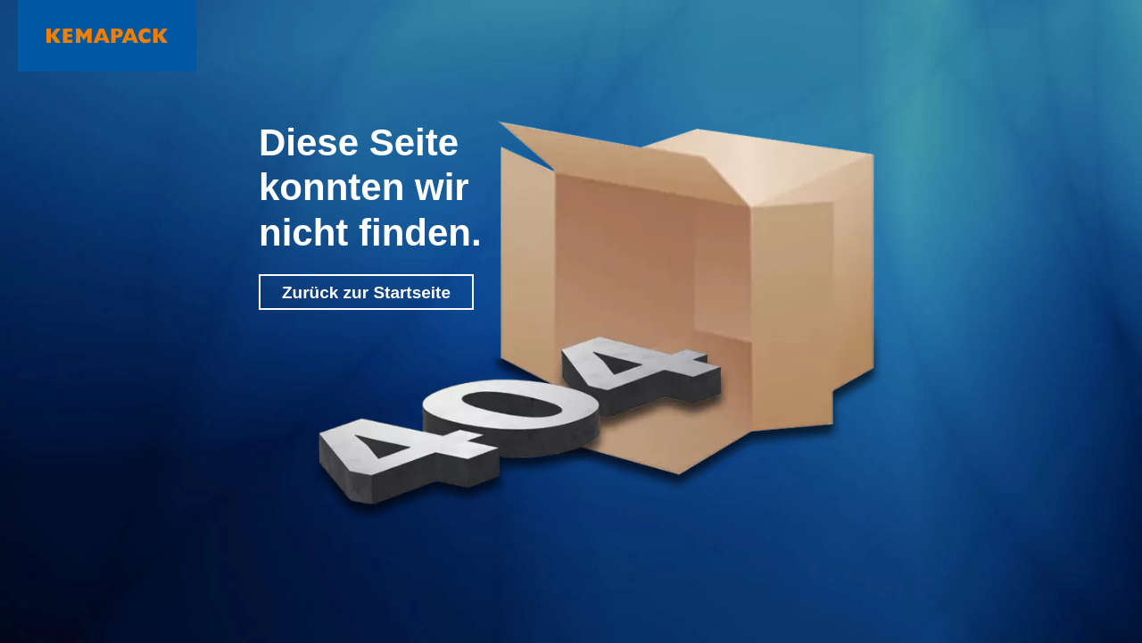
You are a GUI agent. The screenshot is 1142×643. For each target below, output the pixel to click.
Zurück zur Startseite (366, 292)
